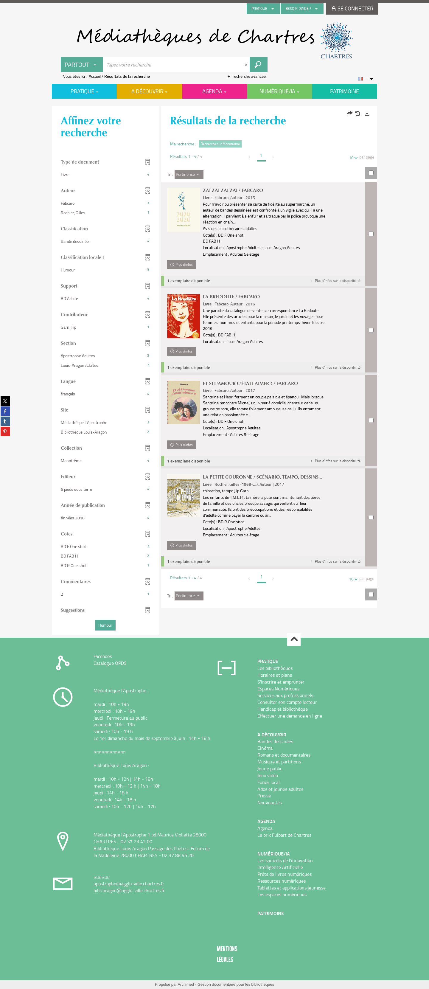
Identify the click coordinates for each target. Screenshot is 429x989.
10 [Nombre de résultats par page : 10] (352, 157)
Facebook (103, 656)
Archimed (186, 984)
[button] (335, 280)
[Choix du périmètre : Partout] (82, 64)
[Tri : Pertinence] (189, 174)
